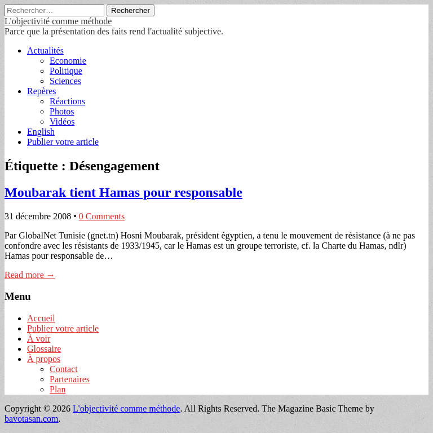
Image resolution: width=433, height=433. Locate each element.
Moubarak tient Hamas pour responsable (123, 192)
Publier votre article (63, 142)
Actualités (45, 50)
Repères (41, 91)
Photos (62, 111)
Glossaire (44, 349)
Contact (64, 369)
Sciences (65, 81)
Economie (68, 60)
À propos (43, 359)
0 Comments (102, 216)
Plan (57, 389)
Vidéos (62, 121)
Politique (66, 71)
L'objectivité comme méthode (58, 21)
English (41, 131)
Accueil (41, 318)
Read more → (30, 275)
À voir (38, 338)
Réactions (67, 101)
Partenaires (70, 379)
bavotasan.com (32, 418)
